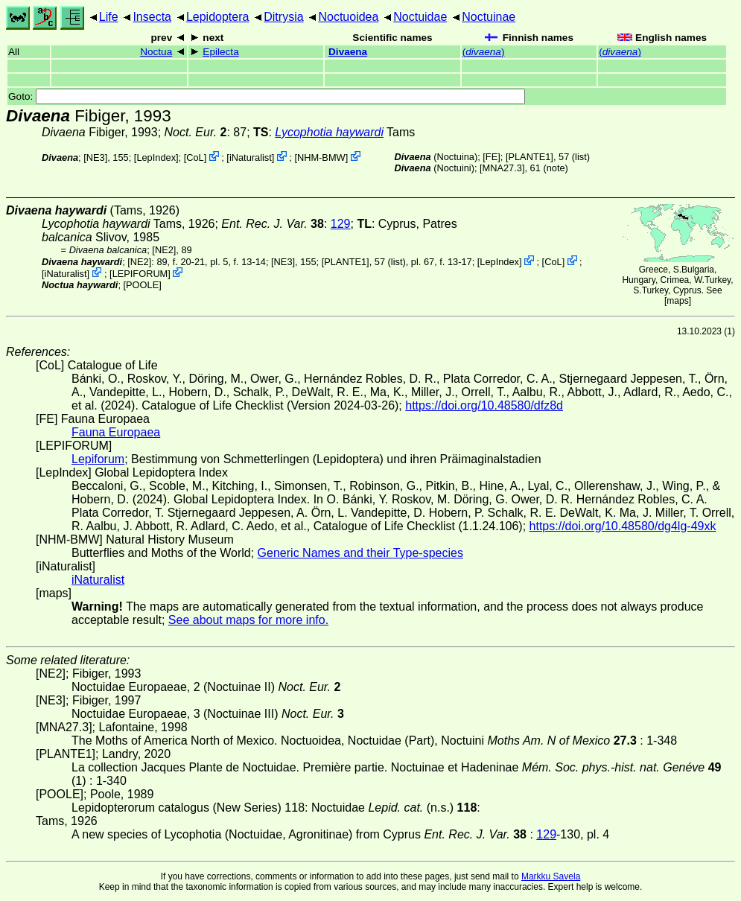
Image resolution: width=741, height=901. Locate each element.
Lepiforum (97, 459)
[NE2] (164, 249)
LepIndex (156, 157)
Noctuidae (420, 16)
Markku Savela (550, 876)
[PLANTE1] (529, 156)
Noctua (156, 51)
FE (491, 156)
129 (341, 223)
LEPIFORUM (140, 273)
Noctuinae (488, 16)
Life (108, 16)
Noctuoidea (348, 16)
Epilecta (220, 51)
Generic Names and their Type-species (360, 553)
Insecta (152, 16)
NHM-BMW (321, 157)
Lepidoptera (217, 16)
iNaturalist (250, 157)
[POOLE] (143, 284)
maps (677, 301)
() (483, 51)
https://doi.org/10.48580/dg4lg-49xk (622, 526)
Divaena (347, 51)
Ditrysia (283, 16)
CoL (194, 157)
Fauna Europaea (115, 432)
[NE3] (95, 157)
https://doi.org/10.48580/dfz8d (484, 405)
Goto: (266, 96)
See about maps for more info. (248, 620)
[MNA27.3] (502, 167)
